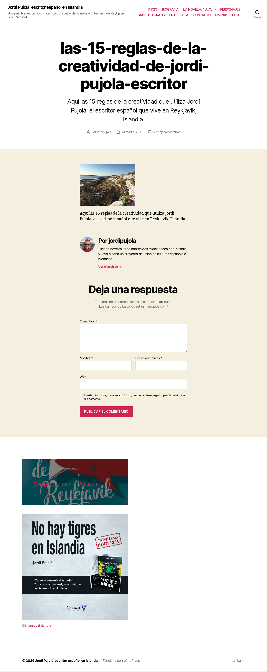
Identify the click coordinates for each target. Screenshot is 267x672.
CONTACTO (215, 13)
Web (83, 377)
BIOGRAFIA (170, 7)
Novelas (234, 13)
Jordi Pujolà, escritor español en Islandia (47, 8)
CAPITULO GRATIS (164, 13)
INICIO (152, 7)
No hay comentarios (167, 133)
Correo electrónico (148, 359)
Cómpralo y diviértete (37, 626)
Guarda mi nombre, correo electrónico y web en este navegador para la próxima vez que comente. (135, 398)
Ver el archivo (109, 267)
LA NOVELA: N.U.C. (197, 7)
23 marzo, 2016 (132, 133)
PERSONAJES (230, 7)
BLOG (236, 18)
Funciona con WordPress (122, 661)
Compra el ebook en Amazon (65, 485)
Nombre (86, 359)
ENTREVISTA (191, 13)
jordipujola (103, 133)
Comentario (89, 322)
